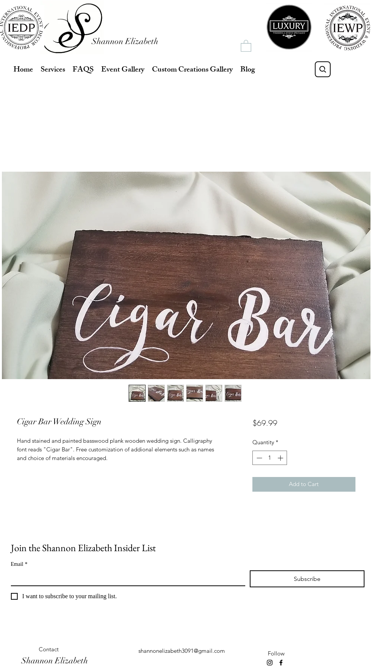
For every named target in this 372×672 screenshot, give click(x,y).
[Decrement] (259, 458)
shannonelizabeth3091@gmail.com (181, 650)
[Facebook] (281, 662)
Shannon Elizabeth (125, 41)
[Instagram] (269, 662)
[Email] (126, 577)
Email (19, 564)
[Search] (323, 69)
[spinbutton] (270, 458)
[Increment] (281, 458)
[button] (246, 45)
